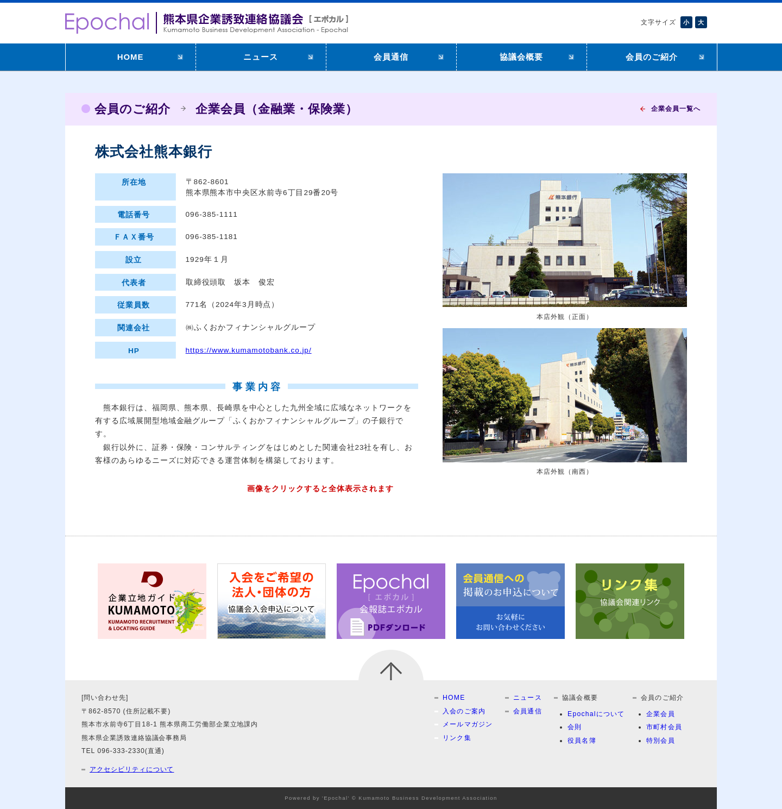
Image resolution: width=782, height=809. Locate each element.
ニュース (260, 56)
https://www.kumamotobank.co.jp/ (249, 350)
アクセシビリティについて (132, 769)
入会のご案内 (464, 711)
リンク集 (457, 738)
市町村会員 (664, 727)
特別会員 (660, 740)
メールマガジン (468, 724)
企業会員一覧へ (676, 108)
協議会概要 (521, 56)
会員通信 (391, 56)
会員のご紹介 (652, 56)
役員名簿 (581, 740)
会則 (574, 727)
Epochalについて (596, 714)
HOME (130, 56)
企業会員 (660, 714)
